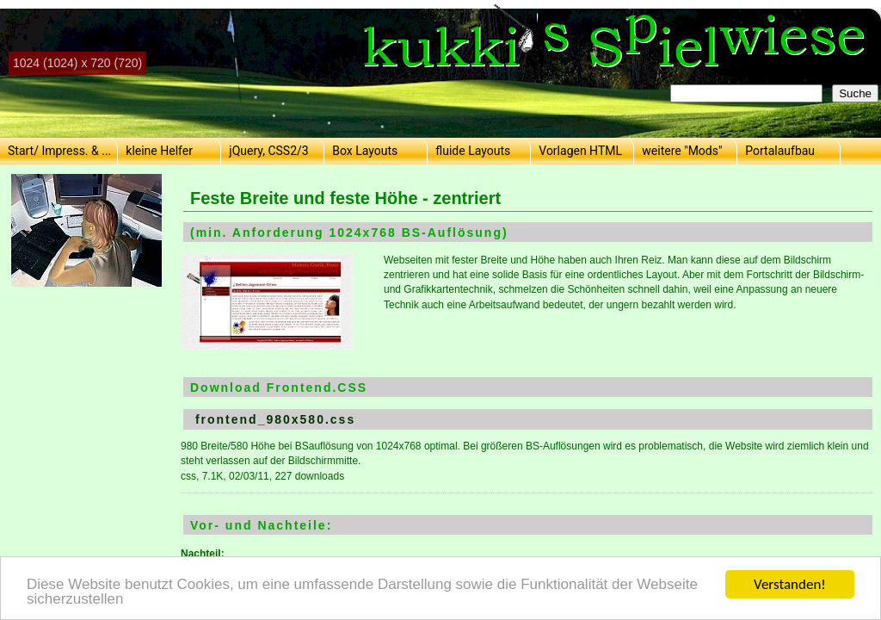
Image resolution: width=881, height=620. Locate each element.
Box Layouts (364, 151)
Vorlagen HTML (580, 151)
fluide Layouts (472, 151)
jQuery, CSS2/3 (268, 151)
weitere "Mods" (682, 151)
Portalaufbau (780, 151)
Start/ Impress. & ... (59, 151)
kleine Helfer (159, 151)
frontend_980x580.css (275, 419)
